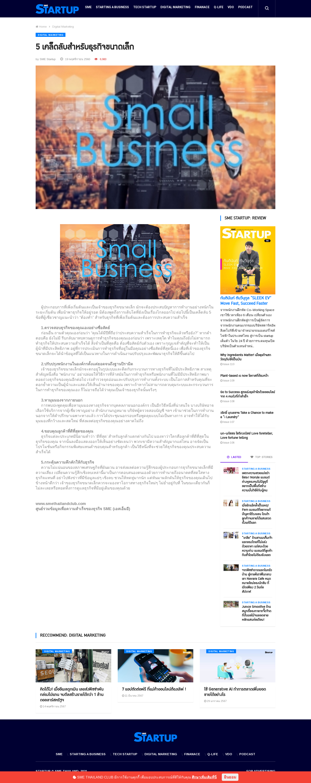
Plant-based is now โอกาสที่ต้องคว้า (244, 374)
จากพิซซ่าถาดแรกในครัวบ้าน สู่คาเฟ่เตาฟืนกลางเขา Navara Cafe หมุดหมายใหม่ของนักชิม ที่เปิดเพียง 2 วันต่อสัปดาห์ (257, 579)
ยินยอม (230, 777)
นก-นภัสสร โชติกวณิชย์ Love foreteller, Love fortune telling (246, 434)
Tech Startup (144, 9)
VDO (231, 9)
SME (88, 9)
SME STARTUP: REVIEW (245, 217)
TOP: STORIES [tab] (262, 455)
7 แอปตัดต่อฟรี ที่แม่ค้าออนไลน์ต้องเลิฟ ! (154, 688)
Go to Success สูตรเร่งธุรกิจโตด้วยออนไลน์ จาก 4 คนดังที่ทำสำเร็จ (247, 392)
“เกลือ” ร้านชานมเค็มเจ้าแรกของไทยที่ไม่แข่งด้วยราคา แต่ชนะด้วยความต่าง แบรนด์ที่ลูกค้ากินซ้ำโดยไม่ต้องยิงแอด (257, 545)
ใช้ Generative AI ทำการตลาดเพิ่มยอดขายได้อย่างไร (235, 690)
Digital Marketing (175, 9)
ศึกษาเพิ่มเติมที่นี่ (204, 777)
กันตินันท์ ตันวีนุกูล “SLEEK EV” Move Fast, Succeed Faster (245, 299)
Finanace (202, 9)
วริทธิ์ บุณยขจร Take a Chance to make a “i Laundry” (246, 413)
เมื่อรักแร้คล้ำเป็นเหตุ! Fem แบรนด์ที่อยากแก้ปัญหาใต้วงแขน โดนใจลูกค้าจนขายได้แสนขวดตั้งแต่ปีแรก (256, 513)
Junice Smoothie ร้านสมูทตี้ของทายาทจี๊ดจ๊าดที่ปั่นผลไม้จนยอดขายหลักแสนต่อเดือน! (256, 612)
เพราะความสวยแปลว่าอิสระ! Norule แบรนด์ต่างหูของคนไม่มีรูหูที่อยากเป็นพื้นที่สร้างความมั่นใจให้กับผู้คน (256, 480)
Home (41, 26)
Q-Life (218, 9)
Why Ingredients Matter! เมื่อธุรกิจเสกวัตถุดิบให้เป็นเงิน (245, 355)
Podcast (245, 9)
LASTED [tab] (234, 455)
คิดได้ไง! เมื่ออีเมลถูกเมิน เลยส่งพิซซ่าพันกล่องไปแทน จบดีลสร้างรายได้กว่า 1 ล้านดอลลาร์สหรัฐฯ (71, 693)
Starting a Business (112, 9)
